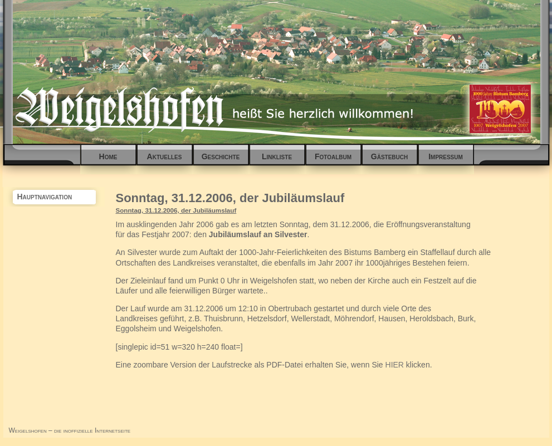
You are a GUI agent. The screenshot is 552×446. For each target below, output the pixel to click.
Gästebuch (389, 156)
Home (108, 156)
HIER (394, 364)
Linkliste (277, 156)
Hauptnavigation (44, 196)
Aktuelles (164, 156)
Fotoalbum (333, 156)
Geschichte (221, 156)
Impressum (445, 156)
